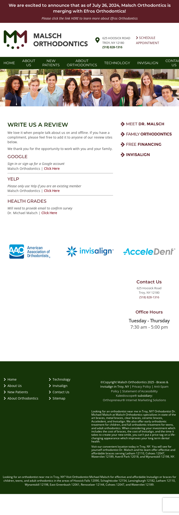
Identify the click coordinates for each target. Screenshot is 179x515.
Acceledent (98, 421)
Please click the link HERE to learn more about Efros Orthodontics (90, 18)
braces (100, 418)
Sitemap (57, 398)
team (147, 450)
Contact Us (59, 392)
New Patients (51, 63)
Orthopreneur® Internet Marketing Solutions (134, 400)
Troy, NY (58, 477)
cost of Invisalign (143, 431)
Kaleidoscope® (126, 395)
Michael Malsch (99, 477)
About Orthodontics (82, 63)
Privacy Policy (141, 386)
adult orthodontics (109, 428)
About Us (28, 63)
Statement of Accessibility (140, 391)
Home (9, 63)
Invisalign (147, 63)
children (9, 481)
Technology (117, 63)
